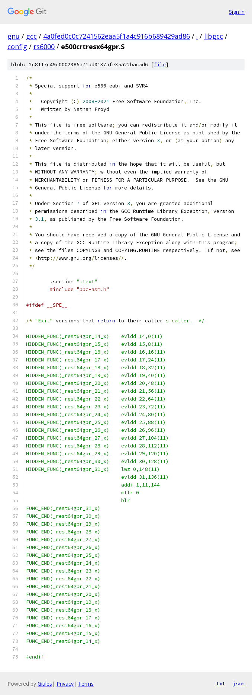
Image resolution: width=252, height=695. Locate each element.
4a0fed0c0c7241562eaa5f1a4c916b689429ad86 (116, 36)
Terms (86, 683)
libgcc (213, 36)
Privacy (65, 683)
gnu (13, 36)
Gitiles (45, 683)
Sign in (237, 11)
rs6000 (44, 46)
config (17, 46)
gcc (31, 36)
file (160, 64)
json (239, 683)
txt (220, 683)
